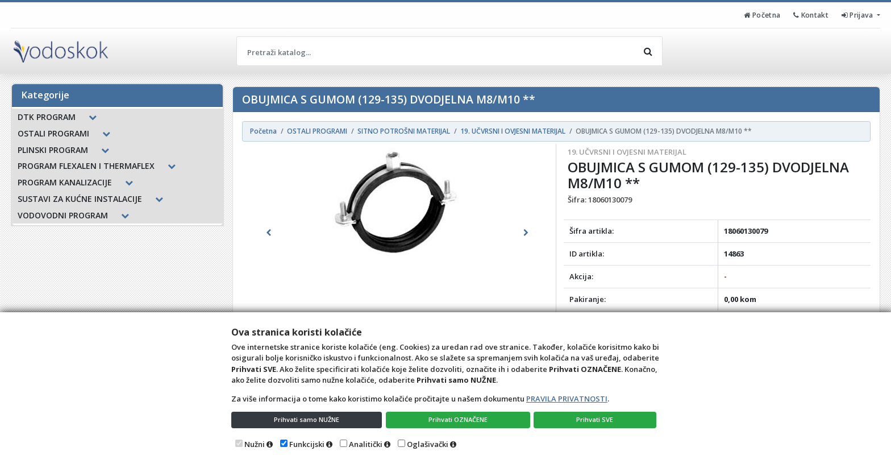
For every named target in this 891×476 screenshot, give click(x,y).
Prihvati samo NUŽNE (307, 418)
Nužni (254, 444)
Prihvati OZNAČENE (460, 418)
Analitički (365, 444)
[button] (269, 232)
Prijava (856, 15)
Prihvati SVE (596, 418)
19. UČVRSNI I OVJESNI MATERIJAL (627, 152)
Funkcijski (306, 444)
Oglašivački (427, 444)
